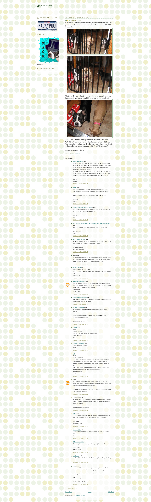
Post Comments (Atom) (79, 495)
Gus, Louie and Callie (79, 239)
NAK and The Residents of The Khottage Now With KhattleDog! (91, 223)
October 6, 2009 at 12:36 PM (80, 452)
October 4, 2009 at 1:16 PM (80, 304)
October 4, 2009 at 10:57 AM (80, 264)
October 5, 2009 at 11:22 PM (80, 438)
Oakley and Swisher (78, 441)
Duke (74, 413)
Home (89, 492)
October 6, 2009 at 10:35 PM (80, 462)
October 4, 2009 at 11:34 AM (80, 294)
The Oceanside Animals (80, 297)
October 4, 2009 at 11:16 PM (80, 376)
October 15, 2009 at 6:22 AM (80, 484)
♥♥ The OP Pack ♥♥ (78, 307)
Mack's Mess (44, 6)
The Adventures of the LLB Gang (82, 207)
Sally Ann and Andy (78, 343)
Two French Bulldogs (79, 281)
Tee (74, 466)
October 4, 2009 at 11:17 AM (80, 278)
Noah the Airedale (78, 161)
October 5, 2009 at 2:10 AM (80, 394)
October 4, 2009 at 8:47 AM (80, 220)
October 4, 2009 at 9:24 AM (80, 236)
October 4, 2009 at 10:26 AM (80, 252)
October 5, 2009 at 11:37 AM (80, 410)
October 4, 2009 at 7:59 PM (80, 340)
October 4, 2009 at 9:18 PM (80, 350)
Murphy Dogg (77, 267)
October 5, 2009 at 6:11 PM (80, 426)
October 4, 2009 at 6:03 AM (80, 183)
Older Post (111, 492)
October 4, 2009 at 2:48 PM (80, 324)
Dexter (75, 187)
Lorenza (75, 327)
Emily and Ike (77, 429)
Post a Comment (72, 488)
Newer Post (68, 492)
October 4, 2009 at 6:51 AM (80, 203)
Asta (74, 353)
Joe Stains (76, 456)
